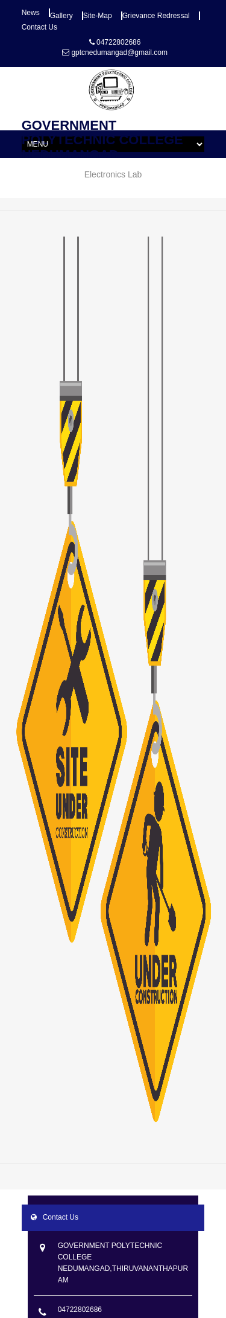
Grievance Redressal (156, 15)
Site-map (97, 15)
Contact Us (39, 27)
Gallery (61, 15)
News (31, 12)
